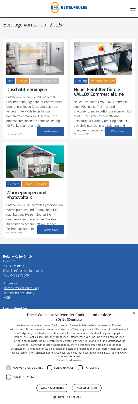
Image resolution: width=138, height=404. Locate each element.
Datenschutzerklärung (19, 293)
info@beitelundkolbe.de (30, 271)
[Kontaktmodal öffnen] (5, 8)
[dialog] (69, 356)
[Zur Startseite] (69, 8)
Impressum (12, 283)
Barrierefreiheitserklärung (21, 288)
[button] (132, 8)
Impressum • (104, 325)
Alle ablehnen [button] (87, 388)
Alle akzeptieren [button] (52, 388)
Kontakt (116, 325)
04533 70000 (19, 275)
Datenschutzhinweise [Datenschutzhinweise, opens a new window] (69, 360)
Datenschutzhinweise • (83, 325)
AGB (7, 297)
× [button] (133, 313)
